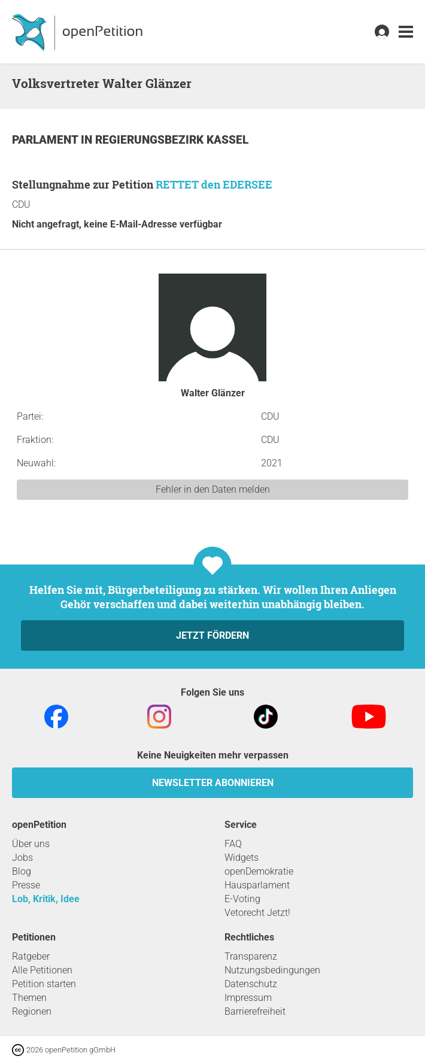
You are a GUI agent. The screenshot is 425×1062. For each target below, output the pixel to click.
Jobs (22, 857)
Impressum (248, 997)
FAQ (233, 843)
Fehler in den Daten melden (213, 489)
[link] (406, 32)
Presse (26, 885)
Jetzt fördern (212, 635)
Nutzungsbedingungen (272, 970)
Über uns (31, 843)
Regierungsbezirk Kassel (171, 140)
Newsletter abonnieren (213, 782)
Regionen (31, 1011)
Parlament (46, 140)
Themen (29, 997)
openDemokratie (258, 871)
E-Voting (242, 899)
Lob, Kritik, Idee (46, 899)
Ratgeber (31, 956)
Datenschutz (250, 984)
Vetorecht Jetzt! (257, 912)
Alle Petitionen (42, 970)
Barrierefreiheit (255, 1011)
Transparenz (250, 956)
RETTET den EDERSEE (214, 184)
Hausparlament (257, 885)
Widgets (241, 857)
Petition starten (44, 984)
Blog (21, 871)
